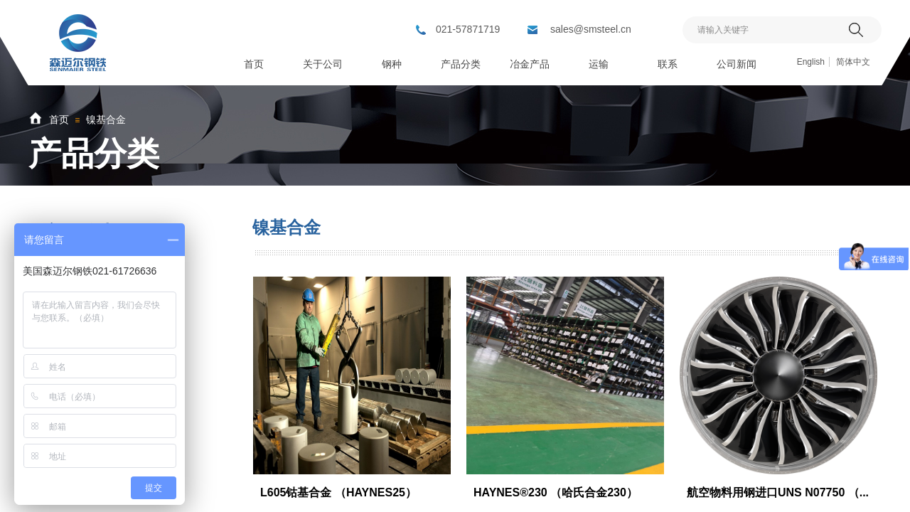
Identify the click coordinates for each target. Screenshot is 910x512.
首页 (59, 119)
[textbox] (763, 30)
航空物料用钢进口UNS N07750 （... (778, 492)
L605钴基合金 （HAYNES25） (338, 492)
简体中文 (853, 62)
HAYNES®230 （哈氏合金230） (555, 492)
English (811, 62)
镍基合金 (106, 119)
